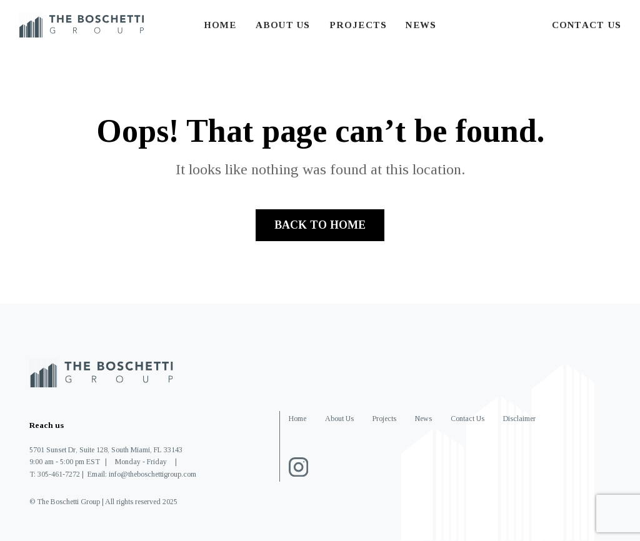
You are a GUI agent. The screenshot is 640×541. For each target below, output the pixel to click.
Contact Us (586, 25)
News (421, 25)
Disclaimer (519, 418)
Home (220, 25)
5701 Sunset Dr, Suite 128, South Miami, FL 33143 (105, 449)
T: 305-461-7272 (54, 474)
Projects (358, 25)
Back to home (320, 225)
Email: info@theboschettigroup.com (142, 474)
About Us (283, 25)
